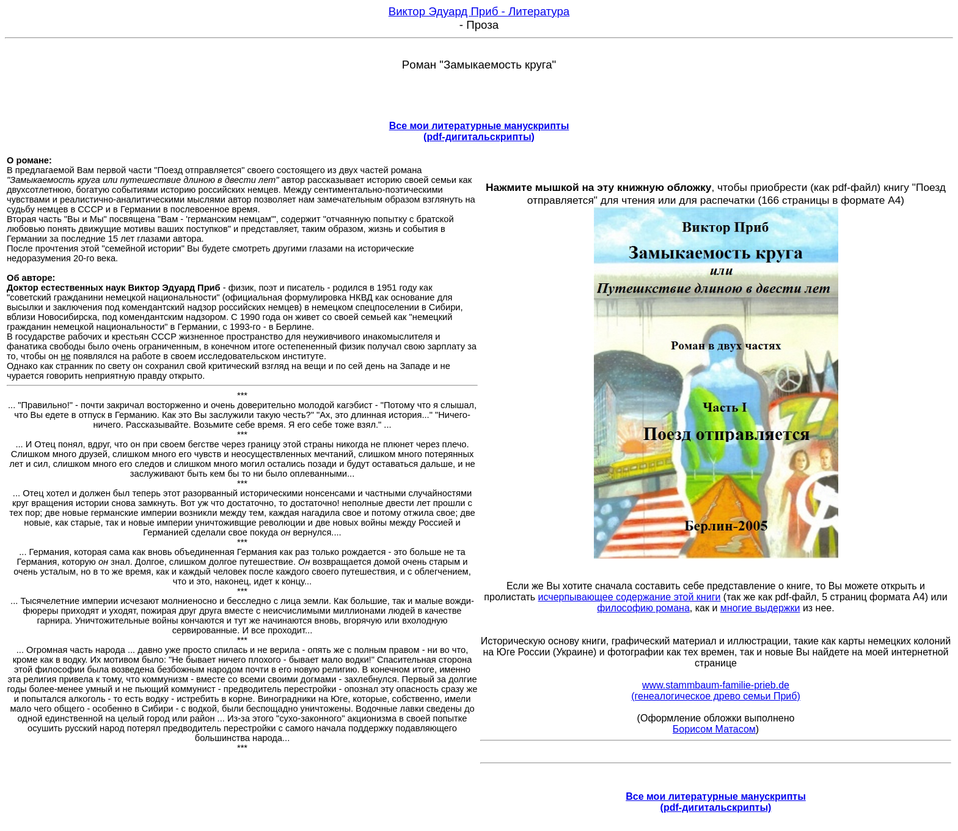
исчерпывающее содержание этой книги (629, 597)
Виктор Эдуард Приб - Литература (479, 11)
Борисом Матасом (714, 729)
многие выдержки (760, 608)
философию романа (643, 608)
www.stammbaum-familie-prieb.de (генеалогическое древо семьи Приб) (715, 690)
